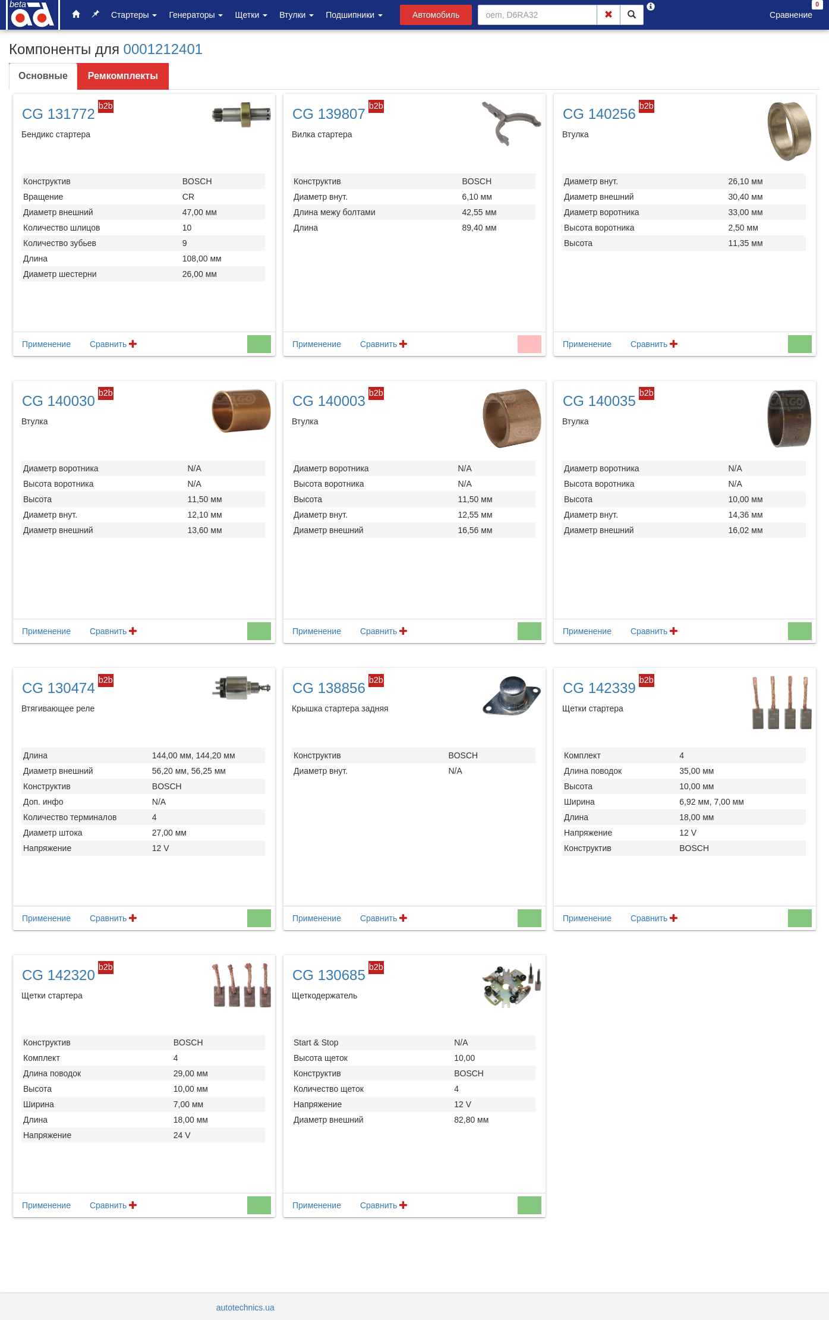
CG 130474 (58, 688)
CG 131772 (58, 114)
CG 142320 (58, 975)
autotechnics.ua (245, 1307)
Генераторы (196, 15)
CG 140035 (599, 401)
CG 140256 (599, 114)
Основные (43, 76)
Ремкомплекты (123, 76)
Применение (46, 344)
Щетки (251, 15)
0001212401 (163, 49)
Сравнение (791, 15)
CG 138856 (328, 688)
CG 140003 (328, 401)
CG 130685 (328, 975)
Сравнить (113, 344)
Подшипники (354, 15)
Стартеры (134, 15)
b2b (106, 106)
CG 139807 (328, 114)
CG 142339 (599, 688)
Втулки (296, 15)
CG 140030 (58, 401)
